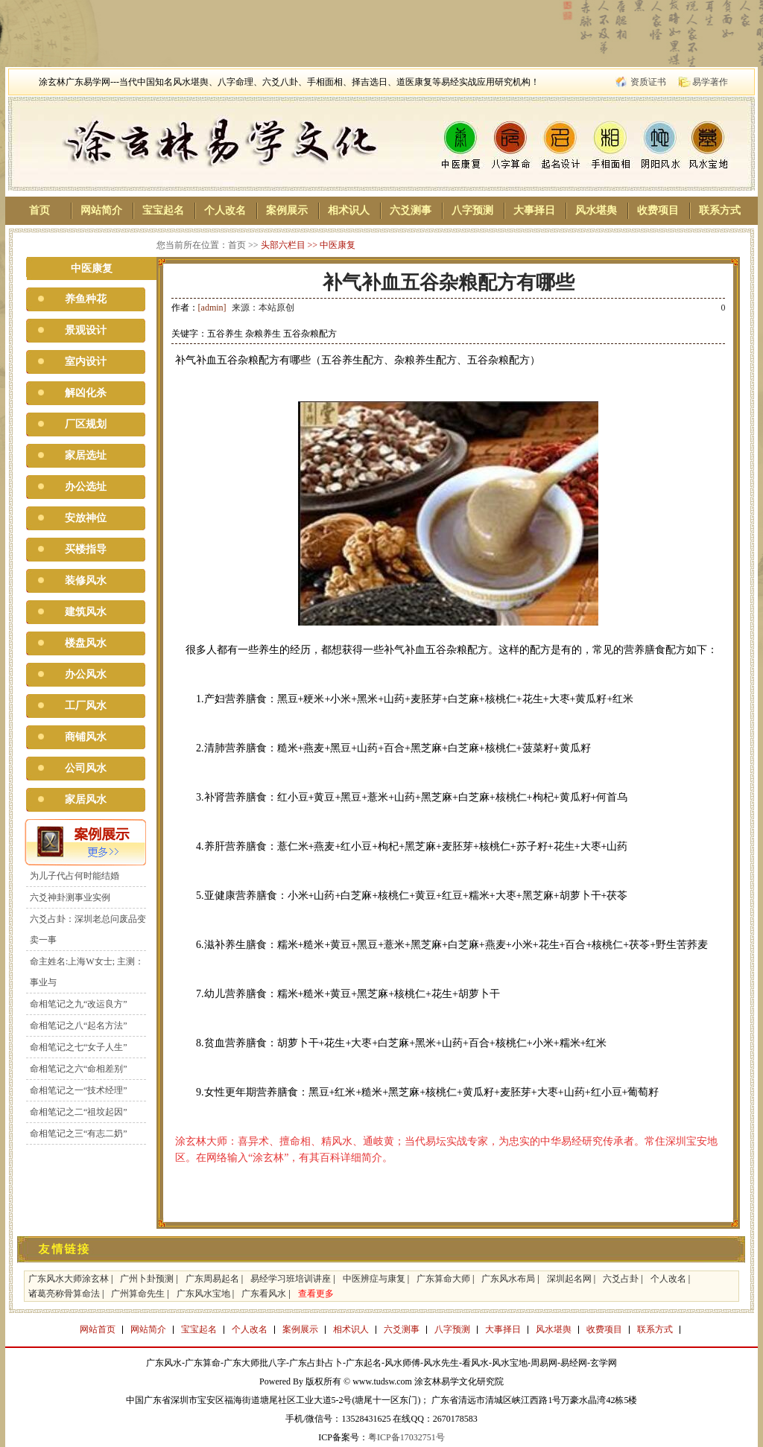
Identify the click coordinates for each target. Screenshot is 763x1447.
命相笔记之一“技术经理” (78, 1090)
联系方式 (720, 210)
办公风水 (86, 674)
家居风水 (86, 799)
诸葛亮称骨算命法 (64, 1293)
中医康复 (337, 245)
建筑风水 (86, 611)
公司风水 (86, 768)
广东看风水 (263, 1293)
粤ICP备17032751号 (406, 1437)
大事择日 (534, 210)
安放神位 (86, 518)
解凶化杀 (86, 392)
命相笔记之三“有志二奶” (78, 1133)
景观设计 (86, 330)
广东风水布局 (508, 1278)
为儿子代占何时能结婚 (74, 876)
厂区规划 (86, 424)
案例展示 (287, 210)
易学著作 (710, 82)
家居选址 (86, 455)
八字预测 (472, 210)
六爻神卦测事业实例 (70, 897)
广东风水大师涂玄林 (68, 1278)
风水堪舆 (596, 210)
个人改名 (225, 210)
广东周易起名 (212, 1278)
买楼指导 (86, 549)
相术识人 (349, 210)
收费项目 (658, 210)
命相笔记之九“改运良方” (78, 1004)
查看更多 (316, 1293)
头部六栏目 (283, 245)
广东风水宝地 (203, 1293)
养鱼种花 (86, 299)
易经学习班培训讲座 (290, 1278)
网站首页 (97, 1329)
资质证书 (648, 82)
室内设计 (86, 361)
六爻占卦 (621, 1278)
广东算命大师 (443, 1278)
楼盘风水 (86, 643)
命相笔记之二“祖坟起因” (78, 1112)
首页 (39, 210)
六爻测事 (410, 210)
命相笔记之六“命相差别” (78, 1068)
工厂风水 (86, 705)
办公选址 (86, 486)
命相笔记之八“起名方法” (78, 1025)
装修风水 (86, 580)
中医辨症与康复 (374, 1278)
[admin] (212, 307)
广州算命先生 (138, 1293)
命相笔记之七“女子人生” (78, 1047)
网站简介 (101, 210)
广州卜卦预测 (147, 1278)
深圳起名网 (569, 1278)
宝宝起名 (163, 210)
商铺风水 (86, 736)
